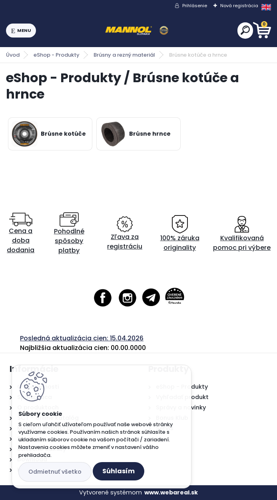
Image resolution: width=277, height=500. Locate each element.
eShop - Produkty (57, 55)
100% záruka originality (179, 233)
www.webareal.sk (171, 492)
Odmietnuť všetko (55, 472)
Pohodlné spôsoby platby (69, 233)
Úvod (13, 55)
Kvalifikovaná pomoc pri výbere (242, 233)
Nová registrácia (239, 5)
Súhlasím (118, 471)
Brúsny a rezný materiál (124, 55)
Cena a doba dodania (20, 234)
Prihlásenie (194, 5)
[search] (245, 30)
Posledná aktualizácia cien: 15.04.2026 (81, 338)
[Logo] (137, 30)
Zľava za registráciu (124, 233)
